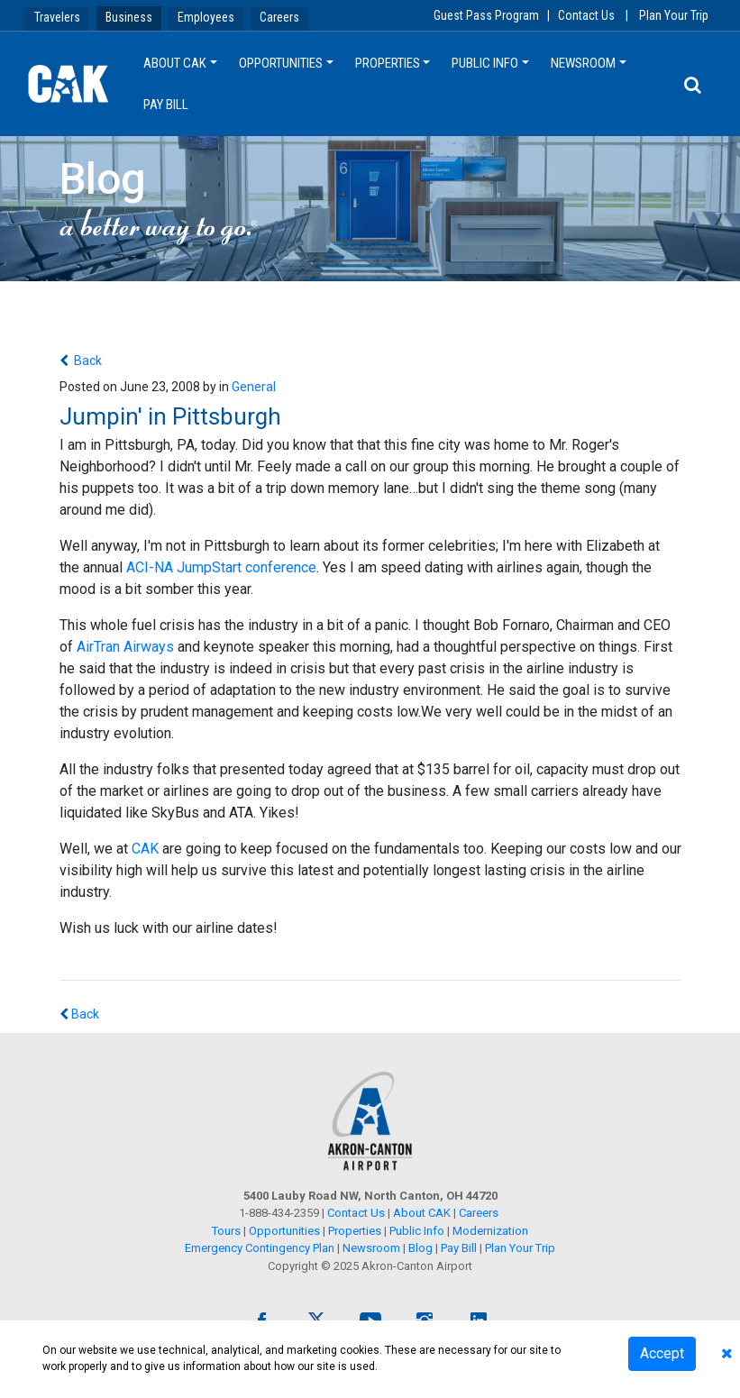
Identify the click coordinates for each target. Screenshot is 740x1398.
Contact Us (586, 15)
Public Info (485, 63)
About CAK (174, 63)
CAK (145, 848)
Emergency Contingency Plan (259, 1248)
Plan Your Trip (673, 15)
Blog (420, 1248)
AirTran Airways (125, 646)
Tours (227, 1231)
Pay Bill (165, 104)
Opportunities (281, 63)
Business (128, 17)
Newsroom (583, 63)
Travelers (57, 17)
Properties (387, 63)
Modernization (490, 1231)
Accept (662, 1353)
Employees (206, 17)
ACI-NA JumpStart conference (221, 567)
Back (86, 360)
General (254, 386)
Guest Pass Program (486, 15)
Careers (279, 17)
